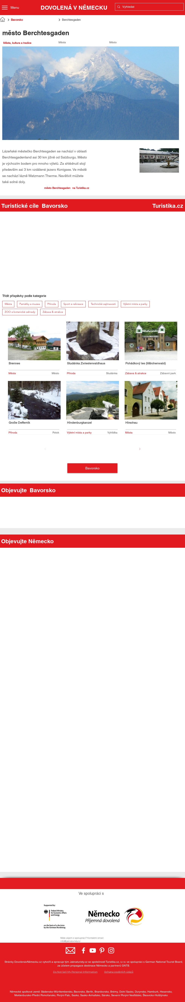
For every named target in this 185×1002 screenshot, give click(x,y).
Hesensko (166, 991)
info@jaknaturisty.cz (70, 941)
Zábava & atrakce (52, 312)
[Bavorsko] (31, 19)
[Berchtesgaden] (90, 19)
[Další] (139, 449)
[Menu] (13, 7)
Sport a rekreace (73, 304)
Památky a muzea (29, 304)
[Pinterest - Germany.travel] (102, 950)
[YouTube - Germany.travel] (93, 950)
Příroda (51, 304)
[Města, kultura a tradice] (26, 43)
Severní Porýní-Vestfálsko (126, 995)
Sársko (106, 995)
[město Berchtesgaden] (36, 188)
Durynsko (140, 991)
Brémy (114, 991)
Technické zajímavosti (103, 304)
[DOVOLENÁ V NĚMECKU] (74, 7)
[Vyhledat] (149, 6)
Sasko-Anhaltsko (90, 995)
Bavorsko (79, 991)
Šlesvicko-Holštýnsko (155, 995)
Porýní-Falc (63, 995)
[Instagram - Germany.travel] (111, 950)
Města (8, 304)
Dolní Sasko (126, 991)
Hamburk (152, 991)
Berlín (89, 991)
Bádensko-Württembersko (56, 991)
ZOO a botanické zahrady (20, 312)
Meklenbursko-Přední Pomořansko (34, 995)
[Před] (45, 449)
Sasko (75, 995)
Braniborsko (102, 991)
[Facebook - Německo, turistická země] (83, 950)
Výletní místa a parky (135, 304)
